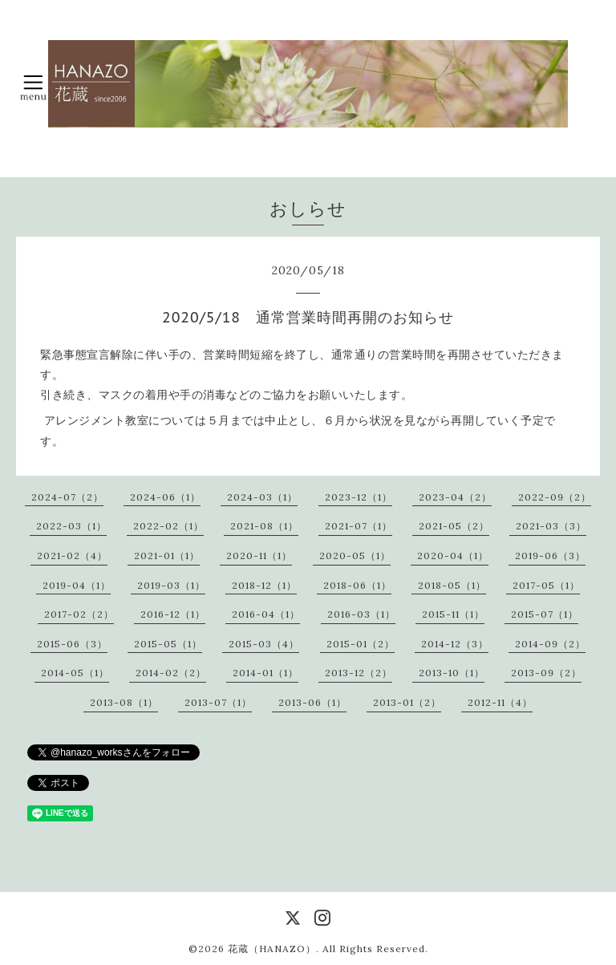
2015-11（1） (453, 614)
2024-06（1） (165, 497)
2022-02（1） (168, 526)
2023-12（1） (358, 497)
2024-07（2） (67, 497)
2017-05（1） (546, 585)
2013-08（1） (124, 702)
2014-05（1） (75, 673)
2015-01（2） (360, 644)
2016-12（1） (172, 614)
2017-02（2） (79, 614)
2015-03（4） (264, 644)
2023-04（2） (455, 497)
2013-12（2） (358, 673)
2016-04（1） (266, 614)
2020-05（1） (355, 555)
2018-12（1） (264, 585)
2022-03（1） (71, 526)
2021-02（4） (72, 555)
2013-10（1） (451, 673)
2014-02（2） (171, 673)
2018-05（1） (452, 585)
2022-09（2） (554, 497)
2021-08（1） (264, 526)
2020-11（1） (259, 555)
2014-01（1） (265, 673)
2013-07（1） (218, 702)
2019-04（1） (77, 585)
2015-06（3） (72, 644)
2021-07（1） (358, 526)
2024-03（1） (262, 497)
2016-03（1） (361, 614)
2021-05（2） (454, 526)
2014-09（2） (550, 644)
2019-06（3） (550, 555)
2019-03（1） (171, 585)
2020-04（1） (452, 555)
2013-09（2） (546, 673)
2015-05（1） (168, 644)
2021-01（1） (167, 555)
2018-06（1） (357, 585)
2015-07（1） (544, 614)
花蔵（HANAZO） (272, 949)
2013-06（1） (312, 702)
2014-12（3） (454, 644)
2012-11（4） (500, 702)
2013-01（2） (407, 702)
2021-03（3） (551, 526)
